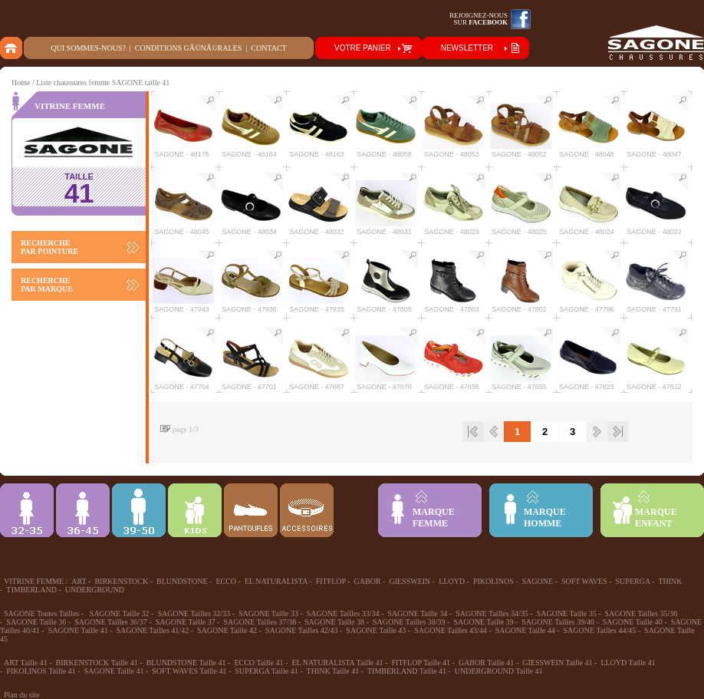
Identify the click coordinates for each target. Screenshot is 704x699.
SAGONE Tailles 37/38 (260, 622)
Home (21, 82)
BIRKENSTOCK (121, 581)
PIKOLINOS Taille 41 (40, 671)
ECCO (225, 581)
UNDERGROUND (94, 589)
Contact (268, 48)
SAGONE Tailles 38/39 (409, 622)
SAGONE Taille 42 (227, 630)
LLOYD (452, 581)
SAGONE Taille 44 (525, 630)
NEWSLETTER (467, 48)
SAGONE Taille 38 (334, 622)
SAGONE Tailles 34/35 (492, 613)
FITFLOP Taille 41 (421, 662)
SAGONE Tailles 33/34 (343, 613)
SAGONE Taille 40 (633, 622)
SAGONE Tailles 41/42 (152, 630)
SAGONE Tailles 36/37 (110, 622)
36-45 (83, 510)
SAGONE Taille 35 (567, 613)
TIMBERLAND (31, 589)
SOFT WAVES (584, 581)
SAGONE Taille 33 (268, 613)
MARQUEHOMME (545, 517)
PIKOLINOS (493, 581)
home (12, 48)
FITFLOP (331, 581)
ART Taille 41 (26, 662)
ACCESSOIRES (307, 510)
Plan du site (22, 695)
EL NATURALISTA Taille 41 (337, 662)
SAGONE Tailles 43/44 (450, 630)
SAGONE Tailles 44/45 (600, 630)
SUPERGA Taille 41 (266, 671)
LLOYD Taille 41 (627, 662)
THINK (670, 581)
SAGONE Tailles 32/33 (193, 613)
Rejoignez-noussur (478, 19)
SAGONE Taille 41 (78, 630)
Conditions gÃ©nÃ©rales (188, 48)
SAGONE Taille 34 (417, 613)
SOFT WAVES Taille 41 (189, 671)
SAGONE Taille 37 (185, 622)
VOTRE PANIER (362, 48)
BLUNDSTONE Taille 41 (186, 662)
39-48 (139, 510)
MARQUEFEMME (434, 517)
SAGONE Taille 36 (36, 622)
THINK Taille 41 (333, 671)
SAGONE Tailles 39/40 (557, 622)
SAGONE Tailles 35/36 (641, 613)
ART (78, 581)
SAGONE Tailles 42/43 (301, 630)
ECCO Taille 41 (258, 662)
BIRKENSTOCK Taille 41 (97, 662)
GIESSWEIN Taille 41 (557, 662)
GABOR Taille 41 (486, 662)
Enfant (195, 510)
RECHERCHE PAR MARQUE (47, 284)
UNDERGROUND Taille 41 (499, 671)
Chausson (251, 510)
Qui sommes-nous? (88, 48)
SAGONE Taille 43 (376, 630)
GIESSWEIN (409, 581)
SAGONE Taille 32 (120, 613)
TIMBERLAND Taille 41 (406, 671)
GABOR (367, 581)
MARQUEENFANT (656, 517)
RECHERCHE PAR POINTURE (49, 247)
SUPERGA (633, 581)
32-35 (27, 510)
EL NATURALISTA (276, 581)
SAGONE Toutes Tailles (41, 613)
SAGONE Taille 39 (483, 622)
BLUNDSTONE (181, 581)
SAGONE (538, 581)
